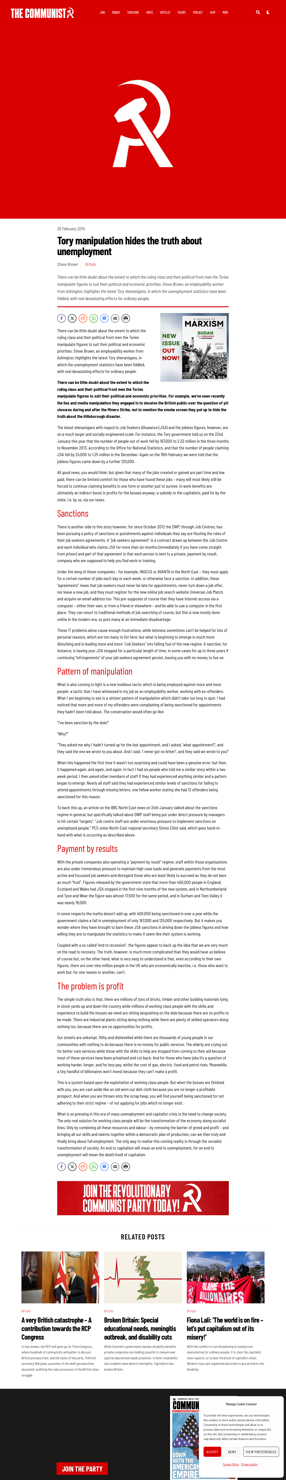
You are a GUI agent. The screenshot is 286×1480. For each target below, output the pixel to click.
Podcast (198, 12)
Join (102, 12)
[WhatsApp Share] (93, 319)
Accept (212, 1452)
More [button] (225, 12)
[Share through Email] (115, 319)
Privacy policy (249, 1464)
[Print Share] (126, 319)
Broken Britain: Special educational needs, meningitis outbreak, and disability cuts (140, 1329)
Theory (181, 12)
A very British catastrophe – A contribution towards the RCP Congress (56, 1329)
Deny (232, 1452)
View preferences (261, 1452)
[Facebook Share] (61, 319)
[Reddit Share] (83, 319)
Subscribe (133, 12)
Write (149, 12)
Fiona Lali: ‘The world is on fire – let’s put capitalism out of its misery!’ (225, 1329)
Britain (90, 265)
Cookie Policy (231, 1464)
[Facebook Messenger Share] (104, 319)
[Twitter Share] (72, 319)
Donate (116, 12)
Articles (165, 12)
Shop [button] (212, 12)
